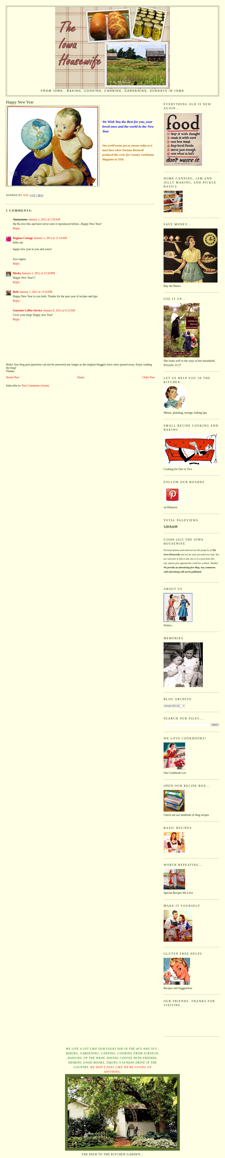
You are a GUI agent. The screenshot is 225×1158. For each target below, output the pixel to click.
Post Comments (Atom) (35, 385)
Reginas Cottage (23, 238)
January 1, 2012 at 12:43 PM (35, 291)
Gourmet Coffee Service (27, 310)
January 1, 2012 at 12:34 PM (38, 273)
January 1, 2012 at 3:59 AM (44, 219)
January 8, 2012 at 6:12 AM (59, 310)
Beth (16, 291)
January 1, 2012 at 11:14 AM (50, 238)
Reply (16, 228)
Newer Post (12, 377)
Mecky (17, 273)
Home (80, 377)
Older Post (148, 377)
